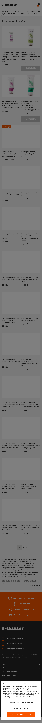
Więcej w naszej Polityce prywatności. (17, 697)
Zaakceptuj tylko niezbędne (21, 702)
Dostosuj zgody (21, 708)
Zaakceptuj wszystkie (21, 714)
